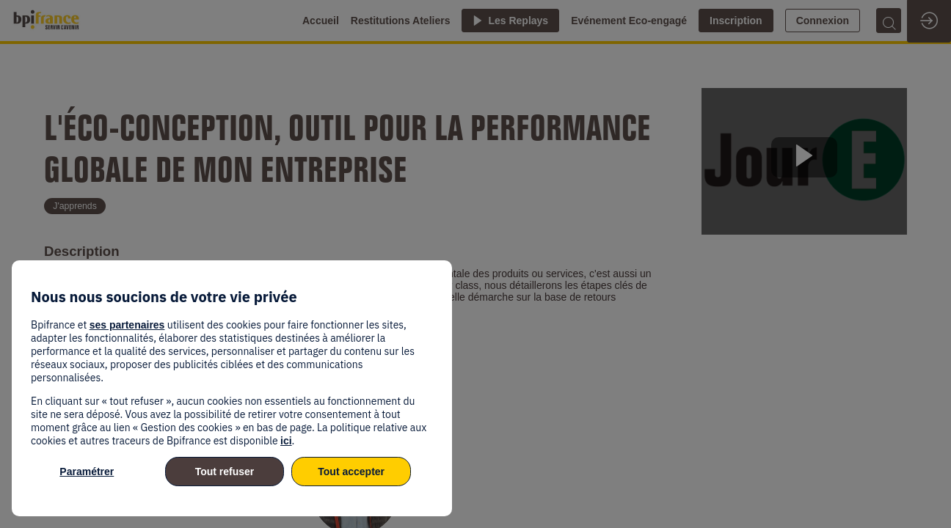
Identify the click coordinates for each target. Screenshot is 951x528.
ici (286, 441)
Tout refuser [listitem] (225, 471)
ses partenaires (127, 325)
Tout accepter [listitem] (351, 471)
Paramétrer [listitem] (86, 471)
